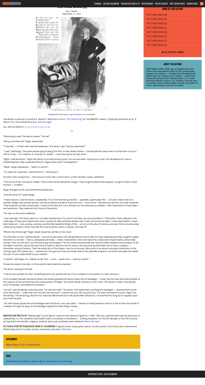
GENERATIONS (192, 3)
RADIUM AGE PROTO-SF (130, 3)
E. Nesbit (180, 52)
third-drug (67, 361)
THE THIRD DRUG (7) (156, 19)
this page (46, 122)
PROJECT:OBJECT (161, 3)
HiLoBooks (24, 361)
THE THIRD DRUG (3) (156, 36)
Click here (66, 329)
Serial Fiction (34, 344)
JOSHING (97, 3)
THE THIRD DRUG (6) (156, 23)
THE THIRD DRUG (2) (156, 40)
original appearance (76, 114)
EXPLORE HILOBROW (111, 3)
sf (60, 361)
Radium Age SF (13, 344)
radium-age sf (38, 361)
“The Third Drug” (74, 119)
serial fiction (52, 361)
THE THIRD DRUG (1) (156, 45)
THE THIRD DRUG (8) (156, 14)
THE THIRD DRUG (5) (156, 27)
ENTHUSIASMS (147, 3)
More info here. (92, 321)
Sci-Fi (23, 344)
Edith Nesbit (12, 361)
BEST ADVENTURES (177, 3)
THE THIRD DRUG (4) (156, 32)
